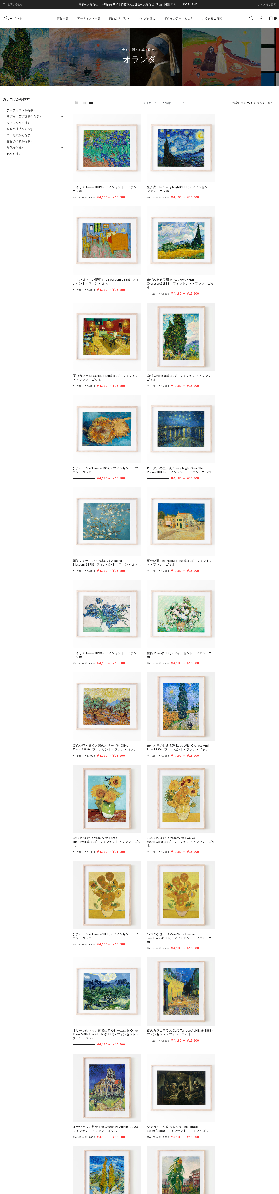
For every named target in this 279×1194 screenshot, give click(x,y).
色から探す (14, 153)
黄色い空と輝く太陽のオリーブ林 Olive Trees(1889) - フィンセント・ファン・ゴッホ (104, 544)
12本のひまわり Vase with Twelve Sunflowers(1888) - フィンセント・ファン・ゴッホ (103, 638)
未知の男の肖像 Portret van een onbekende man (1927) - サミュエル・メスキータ (243, 1007)
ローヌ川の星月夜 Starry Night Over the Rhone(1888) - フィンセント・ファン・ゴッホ (173, 366)
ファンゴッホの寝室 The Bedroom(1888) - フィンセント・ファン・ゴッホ (243, 184)
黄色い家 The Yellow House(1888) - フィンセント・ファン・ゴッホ (104, 456)
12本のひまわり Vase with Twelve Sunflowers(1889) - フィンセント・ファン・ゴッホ (243, 638)
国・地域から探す (18, 135)
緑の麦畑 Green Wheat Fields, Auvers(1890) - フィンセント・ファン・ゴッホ (173, 1007)
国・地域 (138, 49)
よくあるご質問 (267, 4)
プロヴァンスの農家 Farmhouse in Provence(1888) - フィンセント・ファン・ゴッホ (104, 913)
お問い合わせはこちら (106, 1143)
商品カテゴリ (119, 18)
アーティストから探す (21, 110)
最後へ (205, 1034)
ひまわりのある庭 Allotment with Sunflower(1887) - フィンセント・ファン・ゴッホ (244, 821)
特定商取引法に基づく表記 (190, 1145)
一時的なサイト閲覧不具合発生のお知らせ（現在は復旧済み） (141, 4)
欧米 (151, 49)
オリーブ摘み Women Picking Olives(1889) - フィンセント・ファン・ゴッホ (104, 1007)
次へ (191, 1034)
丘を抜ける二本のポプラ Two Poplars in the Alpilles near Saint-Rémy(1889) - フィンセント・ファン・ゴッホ (173, 821)
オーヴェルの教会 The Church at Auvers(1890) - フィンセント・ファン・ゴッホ (243, 730)
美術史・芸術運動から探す (24, 116)
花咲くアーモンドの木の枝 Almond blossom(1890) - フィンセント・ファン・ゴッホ (243, 366)
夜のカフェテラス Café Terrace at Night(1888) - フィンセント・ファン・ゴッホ (172, 730)
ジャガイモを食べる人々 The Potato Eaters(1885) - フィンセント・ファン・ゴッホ (103, 821)
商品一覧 (63, 18)
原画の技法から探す (20, 129)
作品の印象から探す (20, 141)
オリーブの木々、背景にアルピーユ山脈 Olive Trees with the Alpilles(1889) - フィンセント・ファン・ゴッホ (103, 730)
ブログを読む (146, 18)
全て (125, 49)
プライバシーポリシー (186, 1139)
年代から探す (16, 147)
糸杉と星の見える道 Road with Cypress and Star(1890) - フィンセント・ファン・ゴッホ (173, 544)
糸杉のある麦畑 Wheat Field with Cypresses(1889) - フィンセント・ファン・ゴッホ (105, 274)
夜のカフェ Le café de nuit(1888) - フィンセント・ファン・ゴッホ (173, 272)
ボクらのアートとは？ (178, 18)
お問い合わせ (13, 4)
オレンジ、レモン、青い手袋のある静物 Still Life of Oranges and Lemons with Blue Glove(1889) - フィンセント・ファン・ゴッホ (173, 915)
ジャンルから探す (18, 122)
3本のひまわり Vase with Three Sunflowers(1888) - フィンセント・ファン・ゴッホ (243, 546)
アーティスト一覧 (89, 18)
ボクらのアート (43, 1109)
